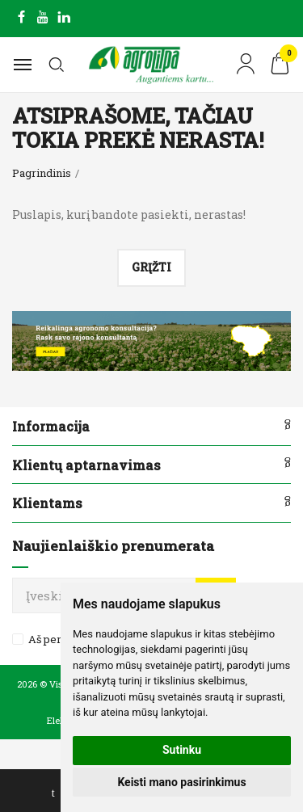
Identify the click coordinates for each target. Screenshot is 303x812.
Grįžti (151, 267)
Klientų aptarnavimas (86, 464)
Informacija (51, 426)
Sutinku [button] (181, 749)
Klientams (47, 502)
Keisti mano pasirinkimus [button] (181, 782)
